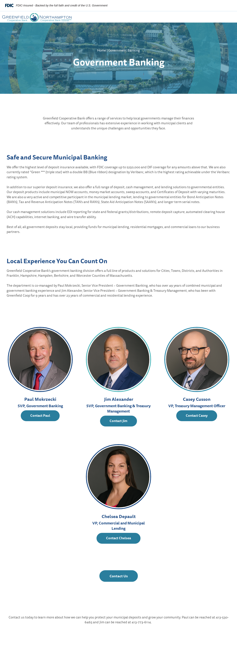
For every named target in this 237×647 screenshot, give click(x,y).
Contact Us (124, 577)
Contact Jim (118, 420)
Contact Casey (197, 415)
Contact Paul (40, 415)
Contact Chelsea (118, 538)
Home (101, 50)
